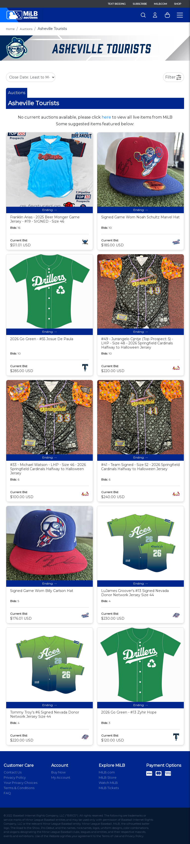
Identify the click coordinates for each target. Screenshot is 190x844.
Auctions (26, 29)
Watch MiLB (108, 783)
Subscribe (140, 3)
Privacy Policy (15, 777)
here (106, 117)
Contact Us (13, 772)
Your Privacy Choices (20, 783)
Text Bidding (117, 3)
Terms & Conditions (19, 788)
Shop (177, 3)
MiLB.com (160, 3)
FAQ (7, 793)
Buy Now (58, 772)
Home (10, 29)
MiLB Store (108, 777)
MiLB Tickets (109, 788)
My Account (60, 777)
